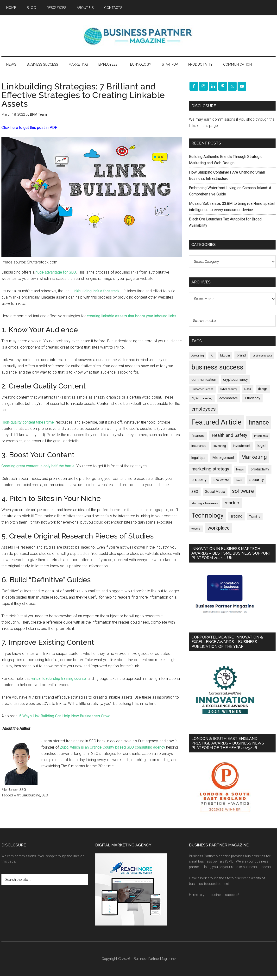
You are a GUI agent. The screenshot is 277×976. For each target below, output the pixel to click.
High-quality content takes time (27, 422)
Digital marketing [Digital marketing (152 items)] (201, 398)
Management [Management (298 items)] (223, 457)
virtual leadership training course (58, 678)
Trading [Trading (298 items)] (236, 516)
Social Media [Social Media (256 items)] (215, 492)
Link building (31, 795)
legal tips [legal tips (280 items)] (198, 458)
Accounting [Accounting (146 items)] (197, 355)
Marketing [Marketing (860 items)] (254, 457)
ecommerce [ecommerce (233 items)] (228, 398)
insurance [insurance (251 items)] (199, 446)
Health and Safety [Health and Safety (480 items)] (229, 435)
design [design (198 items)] (263, 389)
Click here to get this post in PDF (29, 127)
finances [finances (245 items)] (198, 436)
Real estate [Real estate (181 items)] (221, 480)
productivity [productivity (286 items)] (260, 469)
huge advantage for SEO (55, 272)
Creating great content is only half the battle (38, 466)
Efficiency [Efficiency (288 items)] (252, 398)
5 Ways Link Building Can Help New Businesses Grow (64, 716)
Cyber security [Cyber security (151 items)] (228, 389)
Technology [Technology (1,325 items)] (207, 515)
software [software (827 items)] (243, 491)
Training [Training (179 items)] (254, 516)
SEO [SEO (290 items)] (194, 491)
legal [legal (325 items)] (261, 445)
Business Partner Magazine (138, 36)
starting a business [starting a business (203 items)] (204, 503)
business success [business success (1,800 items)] (217, 367)
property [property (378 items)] (199, 479)
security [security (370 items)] (256, 479)
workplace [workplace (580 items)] (219, 528)
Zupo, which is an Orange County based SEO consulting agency (112, 747)
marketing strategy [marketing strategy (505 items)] (210, 469)
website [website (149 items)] (196, 528)
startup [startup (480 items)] (232, 503)
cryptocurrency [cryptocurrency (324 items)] (235, 379)
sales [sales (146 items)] (239, 480)
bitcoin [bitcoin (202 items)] (225, 355)
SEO (22, 790)
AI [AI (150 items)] (212, 355)
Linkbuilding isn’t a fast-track (95, 291)
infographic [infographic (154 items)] (261, 436)
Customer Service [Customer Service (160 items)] (202, 389)
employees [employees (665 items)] (203, 409)
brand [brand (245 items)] (241, 355)
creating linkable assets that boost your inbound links (131, 316)
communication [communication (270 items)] (203, 379)
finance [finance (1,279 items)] (258, 422)
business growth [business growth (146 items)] (262, 355)
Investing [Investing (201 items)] (220, 446)
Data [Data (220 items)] (247, 389)
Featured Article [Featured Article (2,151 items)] (216, 422)
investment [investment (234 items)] (241, 446)
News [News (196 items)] (240, 469)
